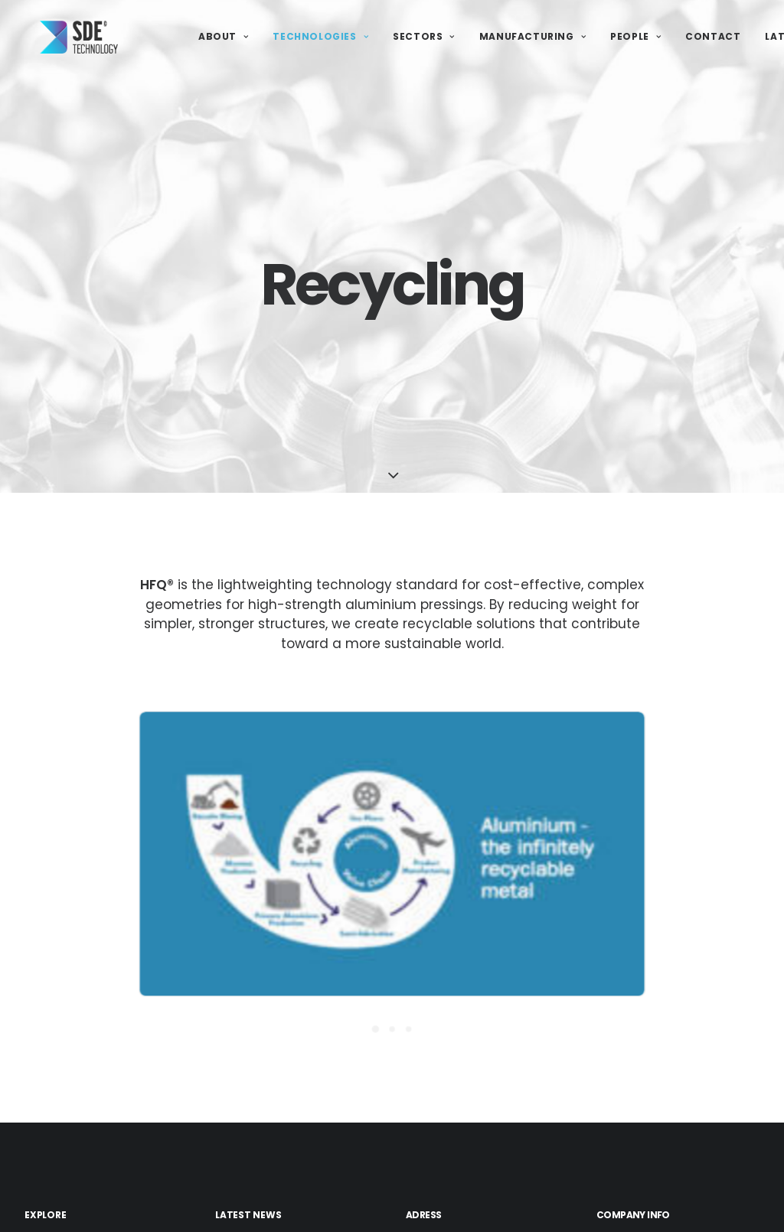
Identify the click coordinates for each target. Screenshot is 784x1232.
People (635, 37)
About (223, 37)
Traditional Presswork (102, 1189)
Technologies (320, 37)
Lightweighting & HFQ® (105, 1169)
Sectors (424, 37)
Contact (712, 37)
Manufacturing (532, 37)
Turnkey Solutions (91, 1209)
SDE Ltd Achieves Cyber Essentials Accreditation (283, 1176)
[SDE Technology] (66, 38)
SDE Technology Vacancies (291, 1222)
